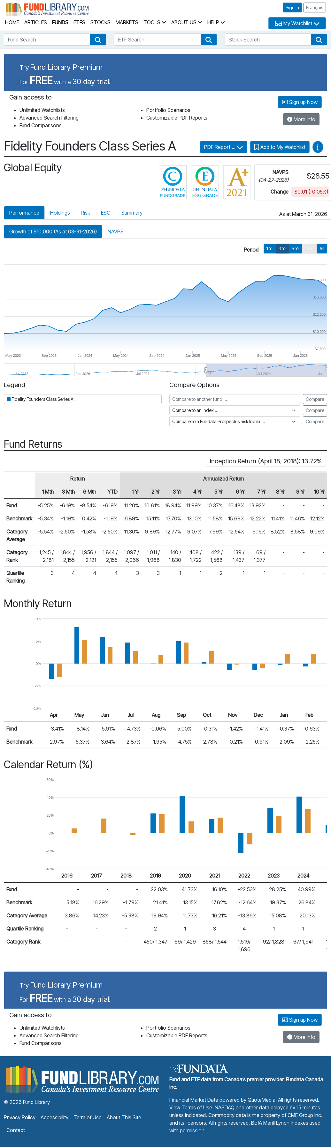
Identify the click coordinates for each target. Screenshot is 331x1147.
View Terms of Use (190, 1107)
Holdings (60, 213)
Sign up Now (300, 102)
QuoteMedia (261, 1100)
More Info (301, 119)
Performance (24, 213)
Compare (315, 399)
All (321, 248)
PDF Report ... (223, 147)
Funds (60, 22)
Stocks (100, 22)
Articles (35, 22)
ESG (106, 213)
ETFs (79, 22)
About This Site (124, 1117)
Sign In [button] (292, 7)
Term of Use (87, 1117)
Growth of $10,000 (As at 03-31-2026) (53, 231)
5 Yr (295, 248)
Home (12, 22)
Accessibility (54, 1117)
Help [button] (216, 22)
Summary (131, 213)
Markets (127, 22)
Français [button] (314, 7)
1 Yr (269, 248)
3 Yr (282, 248)
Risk (85, 213)
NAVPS (116, 231)
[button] (98, 39)
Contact (15, 1130)
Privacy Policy (19, 1117)
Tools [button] (154, 22)
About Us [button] (186, 22)
